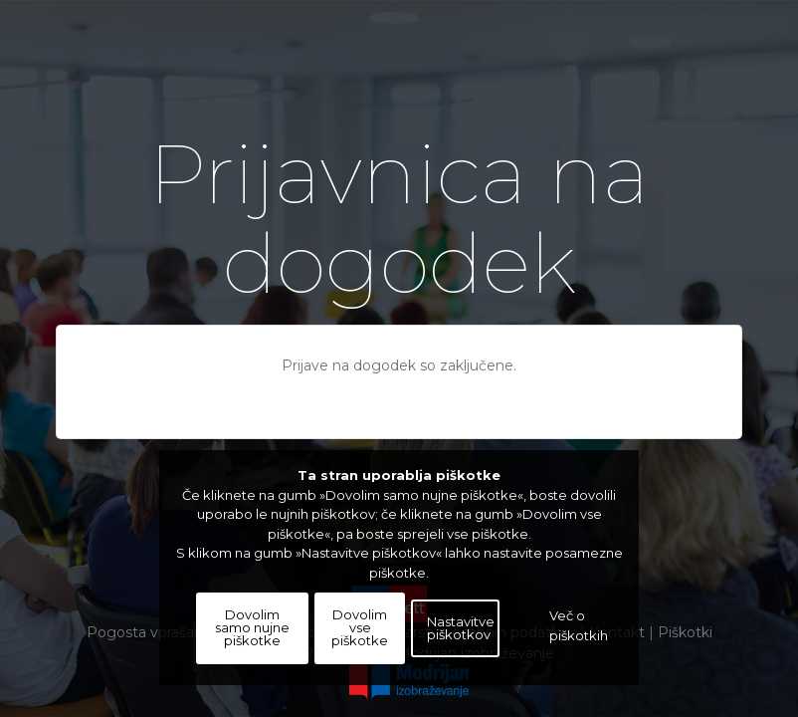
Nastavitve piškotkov (461, 632)
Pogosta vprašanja (150, 632)
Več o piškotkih (578, 628)
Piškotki (685, 632)
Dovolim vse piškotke (359, 633)
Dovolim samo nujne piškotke (252, 633)
